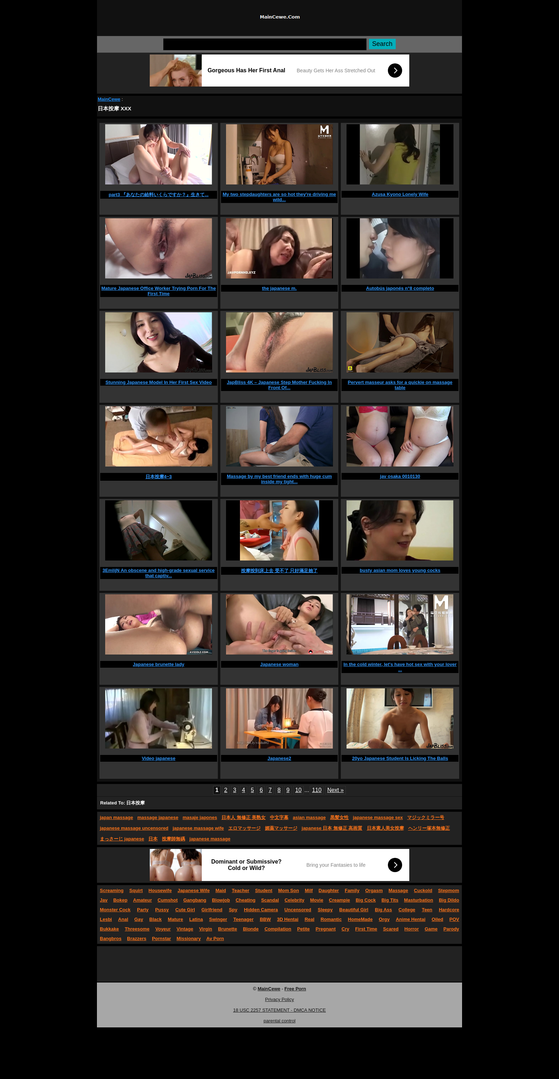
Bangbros (111, 938)
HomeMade (360, 919)
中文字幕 (279, 817)
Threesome (137, 929)
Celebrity (294, 900)
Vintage (184, 929)
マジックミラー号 (425, 817)
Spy (233, 909)
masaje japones (200, 817)
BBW (265, 919)
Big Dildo (449, 900)
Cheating (246, 900)
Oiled (437, 919)
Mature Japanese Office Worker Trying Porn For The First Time (158, 291)
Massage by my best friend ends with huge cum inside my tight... (279, 479)
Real (309, 919)
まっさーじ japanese (122, 838)
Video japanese (158, 758)
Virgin (205, 929)
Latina (196, 919)
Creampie (339, 900)
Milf (309, 890)
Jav (104, 900)
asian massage (309, 817)
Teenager (243, 919)
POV (454, 919)
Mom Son (288, 890)
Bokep (120, 900)
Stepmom (448, 890)
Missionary (188, 938)
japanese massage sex (378, 817)
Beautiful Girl (354, 909)
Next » (335, 790)
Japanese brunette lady (159, 664)
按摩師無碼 (173, 838)
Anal (123, 919)
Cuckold (423, 890)
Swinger (218, 919)
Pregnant (325, 929)
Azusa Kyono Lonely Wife (400, 194)
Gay (138, 919)
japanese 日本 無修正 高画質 (332, 828)
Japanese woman (279, 664)
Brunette (227, 929)
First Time (366, 929)
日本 (153, 838)
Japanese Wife (194, 890)
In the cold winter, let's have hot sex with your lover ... (400, 667)
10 (298, 790)
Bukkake (109, 929)
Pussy (162, 909)
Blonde (250, 929)
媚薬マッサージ (281, 828)
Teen (427, 909)
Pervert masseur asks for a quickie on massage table (400, 385)
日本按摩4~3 (158, 476)
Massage (398, 890)
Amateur (142, 900)
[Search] (264, 44)
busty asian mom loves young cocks (400, 570)
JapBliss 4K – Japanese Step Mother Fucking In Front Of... (279, 385)
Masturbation (418, 900)
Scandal (270, 900)
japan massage (116, 817)
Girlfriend (211, 909)
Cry (345, 929)
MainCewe (109, 99)
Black (155, 919)
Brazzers (136, 938)
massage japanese (157, 817)
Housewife (160, 890)
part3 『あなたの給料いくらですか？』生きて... (159, 194)
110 (317, 790)
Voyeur (163, 929)
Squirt (136, 890)
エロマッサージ (244, 828)
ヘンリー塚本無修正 (429, 828)
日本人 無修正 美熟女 (243, 817)
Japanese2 (279, 758)
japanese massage (209, 838)
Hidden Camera (261, 909)
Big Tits (389, 900)
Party (143, 909)
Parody (451, 929)
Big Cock (366, 900)
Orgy (384, 919)
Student (263, 890)
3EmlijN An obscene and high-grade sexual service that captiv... (159, 573)
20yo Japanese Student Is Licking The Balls (400, 758)
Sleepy (325, 909)
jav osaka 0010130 (400, 476)
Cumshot (168, 900)
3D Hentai (287, 919)
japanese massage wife (198, 828)
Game (431, 929)
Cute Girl (185, 909)
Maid (220, 890)
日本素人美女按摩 (385, 828)
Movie (316, 900)
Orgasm (374, 890)
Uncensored (297, 909)
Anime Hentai (410, 919)
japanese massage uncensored (134, 828)
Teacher (240, 890)
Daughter (329, 890)
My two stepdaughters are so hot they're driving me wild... (279, 197)
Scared (391, 929)
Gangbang (194, 900)
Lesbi (106, 919)
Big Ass (383, 909)
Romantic (331, 919)
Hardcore (449, 909)
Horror (411, 929)
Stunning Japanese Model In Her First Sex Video (159, 382)
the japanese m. (279, 288)
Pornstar (161, 938)
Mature (175, 919)
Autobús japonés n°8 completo (400, 288)
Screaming (111, 890)
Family (352, 890)
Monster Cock (115, 909)
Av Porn (215, 938)
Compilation (278, 929)
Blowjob (221, 900)
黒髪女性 (339, 817)
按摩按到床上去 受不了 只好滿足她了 (279, 570)
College (407, 909)
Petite (303, 929)
